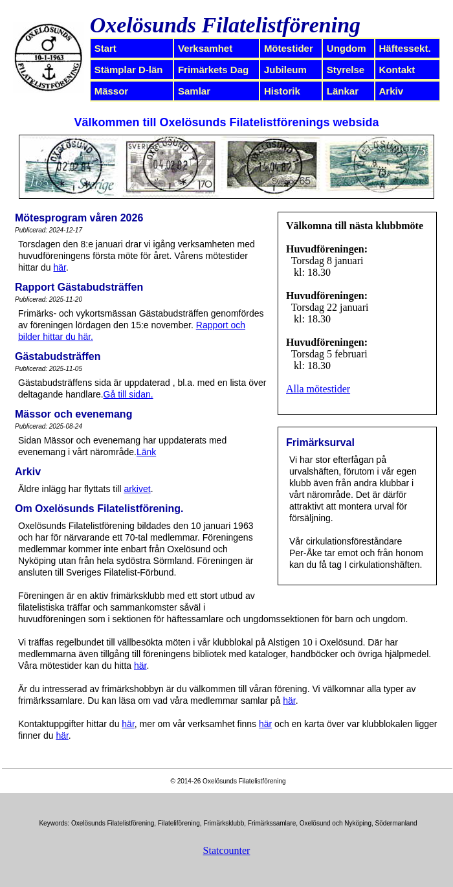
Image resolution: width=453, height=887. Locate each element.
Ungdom (346, 48)
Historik (282, 90)
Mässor (111, 90)
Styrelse (345, 69)
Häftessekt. (405, 48)
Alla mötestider (318, 388)
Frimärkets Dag (213, 69)
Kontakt (397, 69)
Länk (146, 452)
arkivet (137, 489)
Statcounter (226, 850)
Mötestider (288, 48)
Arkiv (391, 90)
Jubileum (285, 69)
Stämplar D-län (128, 69)
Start (105, 48)
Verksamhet (205, 48)
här (59, 267)
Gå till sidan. (128, 394)
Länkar (343, 90)
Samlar (194, 90)
